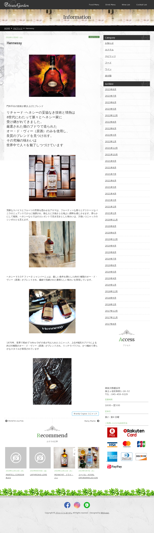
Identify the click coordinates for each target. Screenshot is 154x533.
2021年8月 (110, 167)
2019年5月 (110, 271)
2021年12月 (111, 148)
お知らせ (109, 43)
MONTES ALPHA (14, 421)
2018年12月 (111, 291)
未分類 (108, 75)
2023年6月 (110, 102)
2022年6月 (110, 128)
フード (108, 62)
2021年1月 (110, 213)
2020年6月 (110, 232)
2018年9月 (110, 297)
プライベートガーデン (63, 513)
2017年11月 (111, 317)
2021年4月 (110, 193)
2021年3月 (110, 200)
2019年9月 (110, 245)
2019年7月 (110, 258)
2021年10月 (111, 154)
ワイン (108, 69)
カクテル (109, 49)
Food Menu (94, 4)
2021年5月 (110, 187)
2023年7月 (110, 95)
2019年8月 (110, 252)
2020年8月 (110, 226)
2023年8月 (110, 89)
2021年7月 (110, 174)
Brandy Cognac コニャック (85, 413)
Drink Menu (110, 4)
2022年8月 (110, 122)
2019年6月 (110, 265)
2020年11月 (111, 219)
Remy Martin (91, 421)
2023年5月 (110, 108)
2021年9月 (110, 161)
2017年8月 (110, 324)
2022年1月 (110, 141)
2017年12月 (111, 311)
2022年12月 (111, 115)
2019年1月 (110, 284)
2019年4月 (110, 278)
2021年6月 (110, 180)
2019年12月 (111, 239)
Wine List (126, 4)
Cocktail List (141, 4)
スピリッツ (94, 37)
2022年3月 (110, 135)
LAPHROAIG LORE (38, 474)
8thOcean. (105, 513)
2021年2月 (110, 206)
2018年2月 (110, 304)
